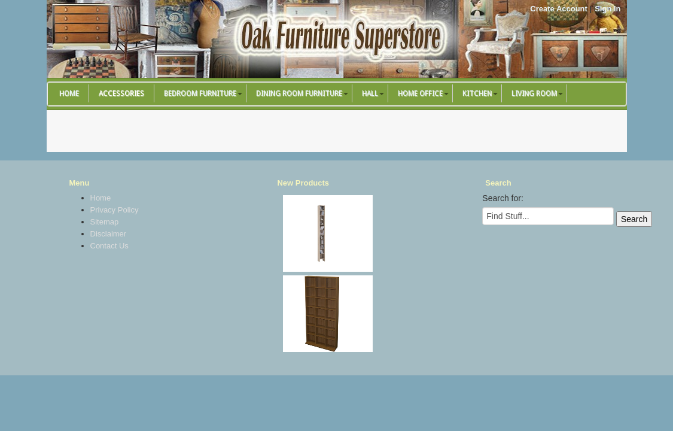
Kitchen (477, 93)
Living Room (534, 93)
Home (69, 93)
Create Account (558, 8)
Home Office (420, 93)
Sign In (607, 8)
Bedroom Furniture (200, 93)
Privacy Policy (114, 209)
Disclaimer (108, 233)
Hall (370, 93)
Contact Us (109, 245)
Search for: (502, 198)
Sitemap (104, 221)
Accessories (121, 93)
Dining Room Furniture (299, 93)
